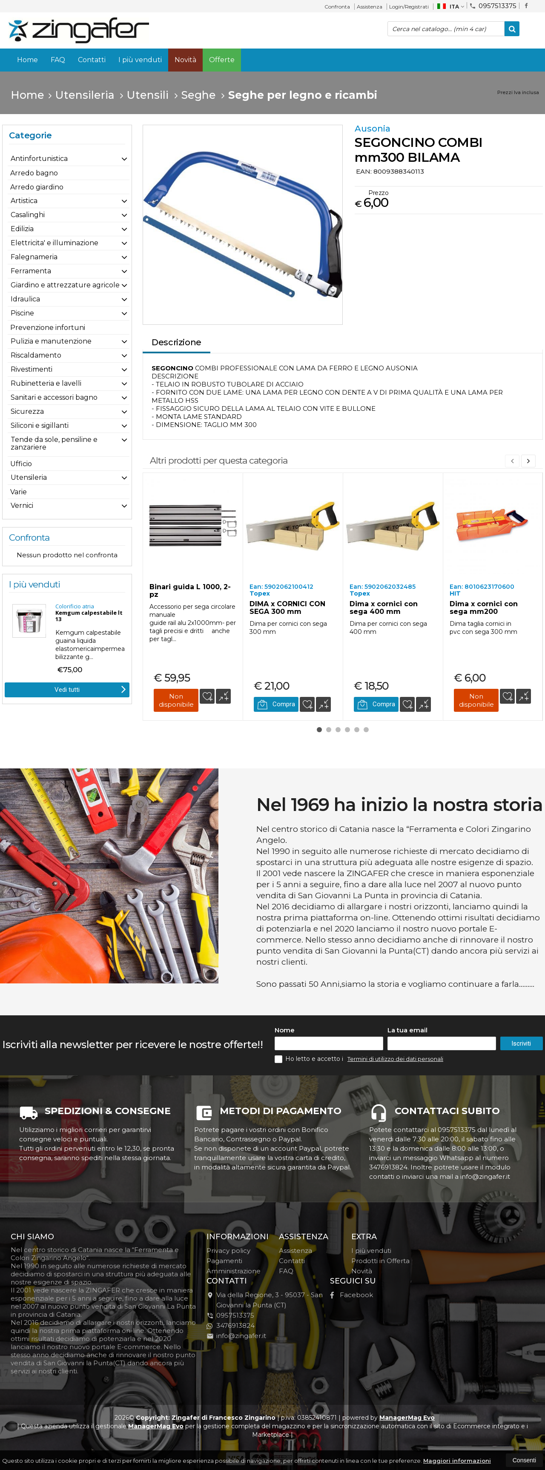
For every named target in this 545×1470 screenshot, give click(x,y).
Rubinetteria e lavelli (46, 383)
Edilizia (22, 229)
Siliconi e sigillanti (40, 425)
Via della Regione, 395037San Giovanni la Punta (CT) (265, 1300)
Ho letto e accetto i (310, 1059)
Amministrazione (234, 1271)
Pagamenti (224, 1261)
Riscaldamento (36, 355)
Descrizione (176, 342)
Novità (185, 60)
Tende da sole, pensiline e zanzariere (54, 443)
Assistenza (369, 6)
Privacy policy (228, 1250)
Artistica (24, 201)
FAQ (58, 60)
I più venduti (140, 60)
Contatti (92, 60)
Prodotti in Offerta (380, 1261)
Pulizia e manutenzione (51, 341)
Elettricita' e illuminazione (54, 243)
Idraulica (25, 299)
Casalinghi (28, 215)
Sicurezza (27, 411)
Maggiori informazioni (457, 1460)
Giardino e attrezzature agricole (65, 285)
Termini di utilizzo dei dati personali (395, 1058)
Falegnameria (34, 257)
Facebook (351, 1295)
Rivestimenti (31, 369)
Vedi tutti (90, 688)
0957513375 (492, 5)
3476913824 (231, 1325)
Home (27, 60)
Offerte (222, 60)
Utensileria (29, 477)
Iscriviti (521, 1043)
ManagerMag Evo (407, 1417)
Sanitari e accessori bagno (54, 397)
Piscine (22, 313)
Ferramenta (31, 271)
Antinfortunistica (39, 159)
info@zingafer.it (236, 1336)
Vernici (22, 505)
